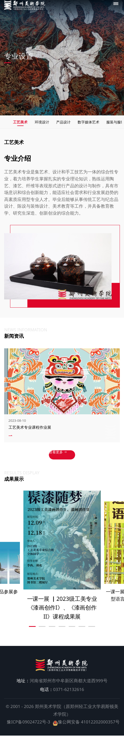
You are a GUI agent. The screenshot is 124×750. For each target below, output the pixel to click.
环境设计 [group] (58, 123)
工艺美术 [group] (32, 123)
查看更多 (59, 459)
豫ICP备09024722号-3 (30, 728)
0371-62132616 (62, 696)
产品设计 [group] (84, 123)
